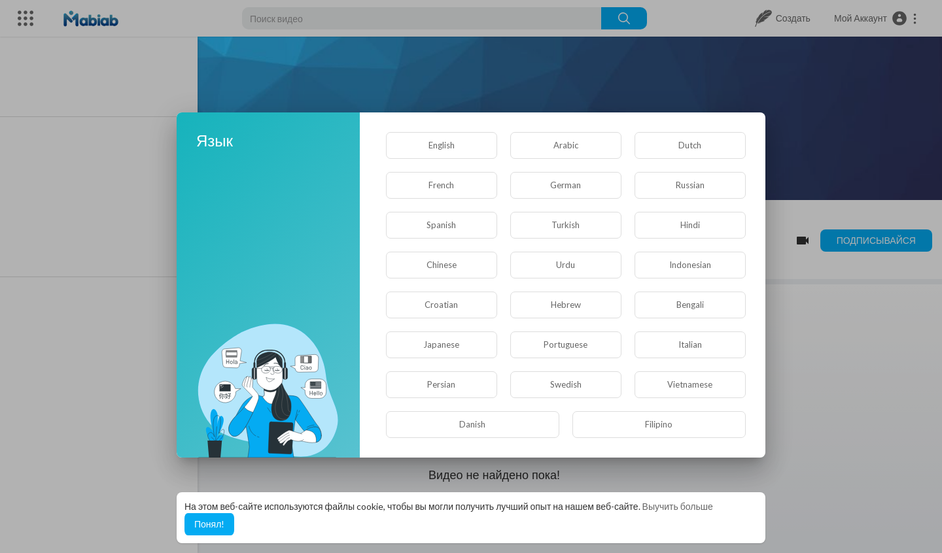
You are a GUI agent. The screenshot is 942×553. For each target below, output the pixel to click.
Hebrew (566, 304)
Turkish (565, 225)
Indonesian (690, 265)
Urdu (565, 265)
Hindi (690, 225)
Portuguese (565, 344)
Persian (441, 384)
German (565, 185)
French (441, 185)
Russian (690, 185)
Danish (472, 424)
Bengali (690, 304)
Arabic (565, 145)
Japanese (441, 344)
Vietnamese (689, 384)
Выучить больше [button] (677, 506)
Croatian (441, 304)
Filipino (658, 424)
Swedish (566, 384)
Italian (690, 344)
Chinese (442, 265)
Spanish (441, 225)
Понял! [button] (209, 523)
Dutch (689, 145)
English (441, 145)
